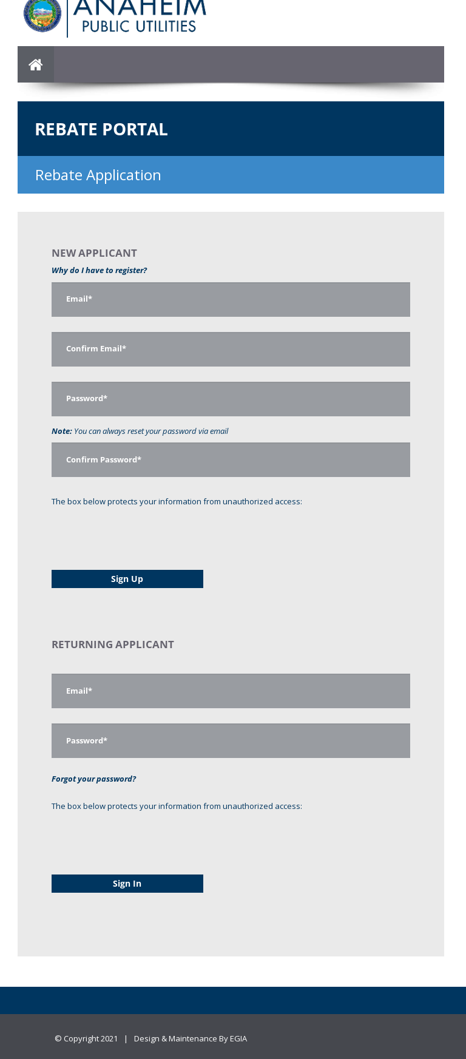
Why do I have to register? (99, 270)
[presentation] (144, 531)
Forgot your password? (94, 778)
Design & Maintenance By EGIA (190, 1038)
